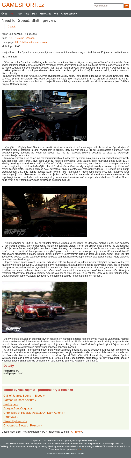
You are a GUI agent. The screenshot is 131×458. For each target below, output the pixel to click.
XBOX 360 (45, 13)
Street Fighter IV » (15, 421)
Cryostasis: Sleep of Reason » (22, 425)
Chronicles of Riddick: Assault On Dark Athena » (34, 412)
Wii (56, 13)
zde (80, 449)
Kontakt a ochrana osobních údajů (65, 453)
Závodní (30, 38)
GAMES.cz (22, 5)
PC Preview (76, 431)
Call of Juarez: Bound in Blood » (24, 395)
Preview (19, 38)
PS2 (27, 13)
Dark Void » (10, 417)
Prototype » (10, 404)
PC (10, 38)
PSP (19, 13)
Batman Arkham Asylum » (20, 400)
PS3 (34, 13)
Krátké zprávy (69, 13)
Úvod (4, 13)
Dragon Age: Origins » (17, 408)
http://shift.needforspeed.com (31, 42)
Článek (12, 26)
